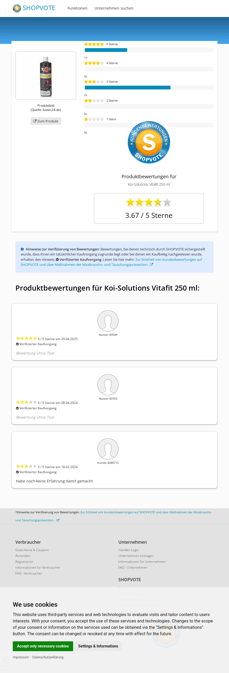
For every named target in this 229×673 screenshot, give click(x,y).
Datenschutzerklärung (48, 657)
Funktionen (78, 8)
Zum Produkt (46, 121)
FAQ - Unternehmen (133, 567)
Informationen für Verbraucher (37, 567)
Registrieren (24, 561)
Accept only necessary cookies (43, 646)
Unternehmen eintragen (136, 556)
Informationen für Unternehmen (142, 561)
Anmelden (22, 556)
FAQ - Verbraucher (28, 573)
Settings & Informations (98, 646)
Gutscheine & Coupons (32, 550)
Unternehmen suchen (114, 8)
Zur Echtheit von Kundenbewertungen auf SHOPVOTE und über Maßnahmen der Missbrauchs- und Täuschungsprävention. (111, 262)
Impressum (21, 657)
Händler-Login (128, 550)
